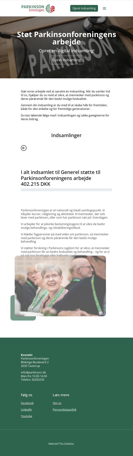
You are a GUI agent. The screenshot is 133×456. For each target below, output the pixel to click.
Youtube (26, 416)
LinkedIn (26, 410)
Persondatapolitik (64, 410)
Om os (57, 403)
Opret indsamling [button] (66, 60)
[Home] (38, 8)
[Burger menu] (104, 8)
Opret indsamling (84, 8)
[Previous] (24, 148)
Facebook (27, 403)
